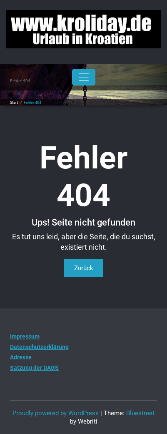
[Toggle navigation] (83, 77)
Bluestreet (140, 413)
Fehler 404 (32, 102)
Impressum (25, 336)
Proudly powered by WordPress (55, 413)
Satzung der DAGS (34, 367)
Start (14, 102)
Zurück (83, 268)
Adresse (21, 357)
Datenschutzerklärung (39, 347)
